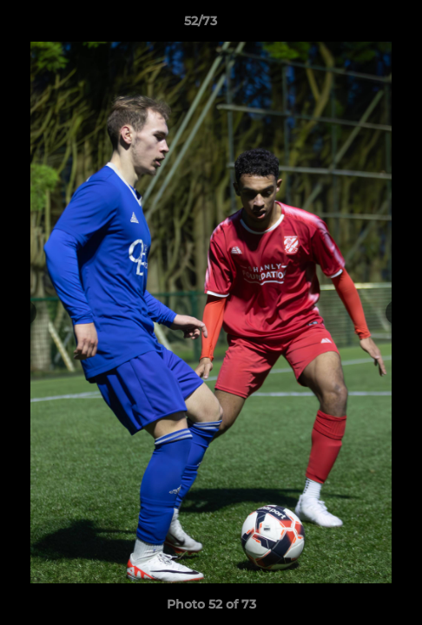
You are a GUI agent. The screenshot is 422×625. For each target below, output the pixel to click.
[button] (359, 25)
